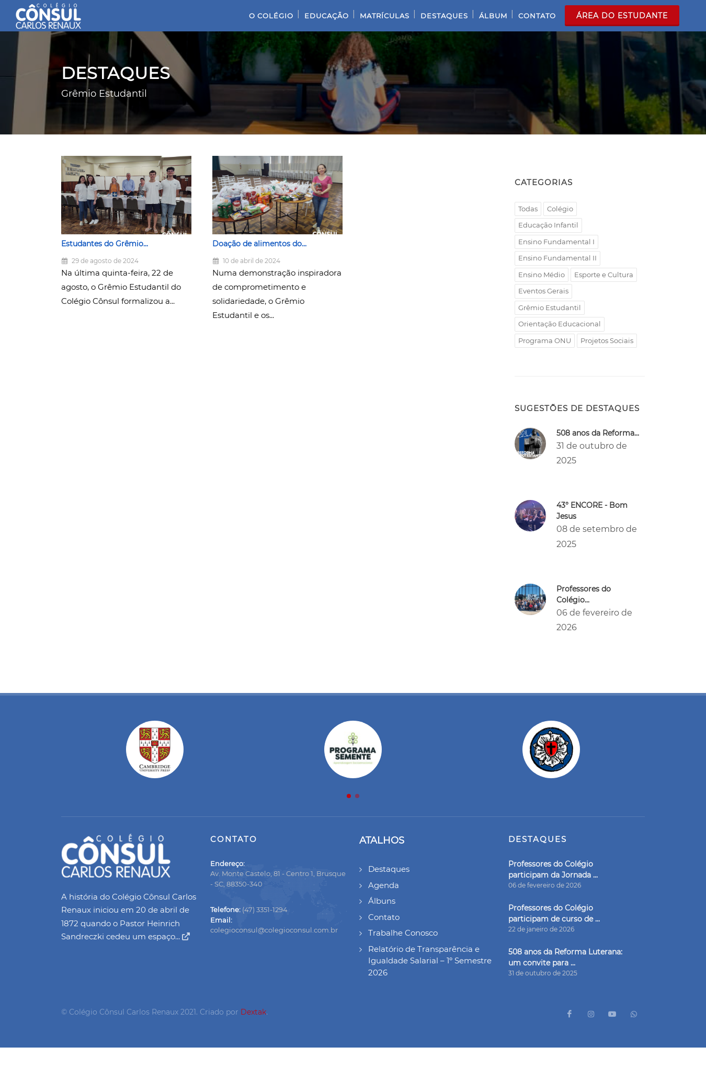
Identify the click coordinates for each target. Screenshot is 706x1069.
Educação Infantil (548, 225)
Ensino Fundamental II (557, 258)
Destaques (388, 869)
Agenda (383, 885)
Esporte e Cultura (603, 274)
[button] (349, 796)
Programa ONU (544, 340)
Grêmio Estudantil (549, 307)
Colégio (560, 208)
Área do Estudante (622, 15)
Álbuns (381, 901)
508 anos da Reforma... (597, 433)
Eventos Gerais (543, 291)
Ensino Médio (541, 274)
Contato (384, 917)
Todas (528, 208)
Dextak (253, 1012)
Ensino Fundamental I (556, 241)
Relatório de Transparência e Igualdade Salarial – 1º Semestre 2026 (430, 960)
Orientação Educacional (559, 324)
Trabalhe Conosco (403, 933)
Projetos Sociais (606, 340)
